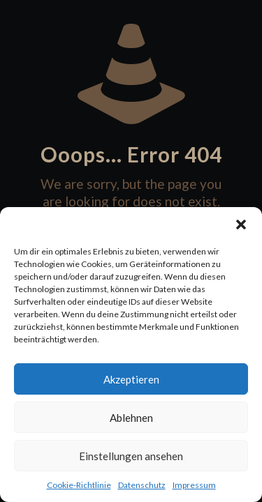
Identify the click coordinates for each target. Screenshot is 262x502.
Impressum (194, 485)
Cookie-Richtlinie (79, 485)
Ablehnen (131, 417)
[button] (241, 224)
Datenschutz (142, 485)
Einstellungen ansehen (131, 456)
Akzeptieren (131, 379)
